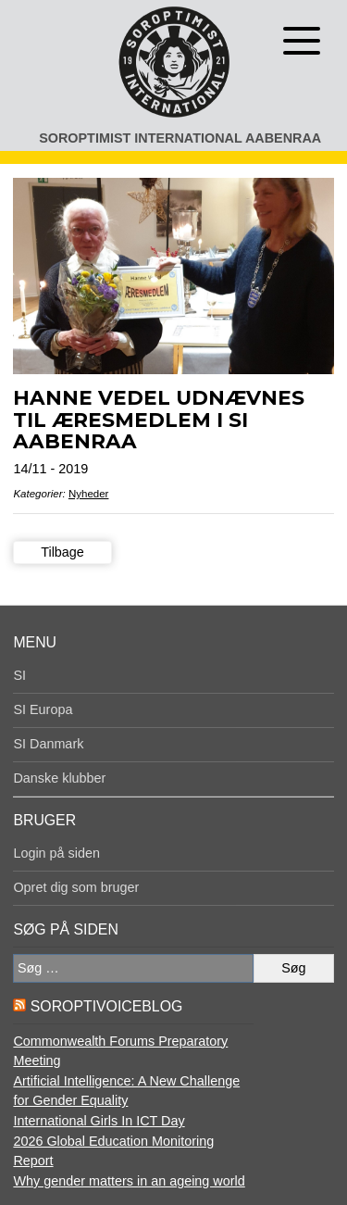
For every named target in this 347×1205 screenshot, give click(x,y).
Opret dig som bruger (76, 887)
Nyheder (88, 493)
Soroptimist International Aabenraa (180, 138)
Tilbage (62, 552)
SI (19, 675)
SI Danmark (48, 743)
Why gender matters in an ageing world (128, 1181)
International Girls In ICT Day (98, 1120)
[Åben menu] (301, 41)
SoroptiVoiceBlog (106, 1006)
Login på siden (56, 853)
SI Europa (42, 709)
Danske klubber (59, 778)
